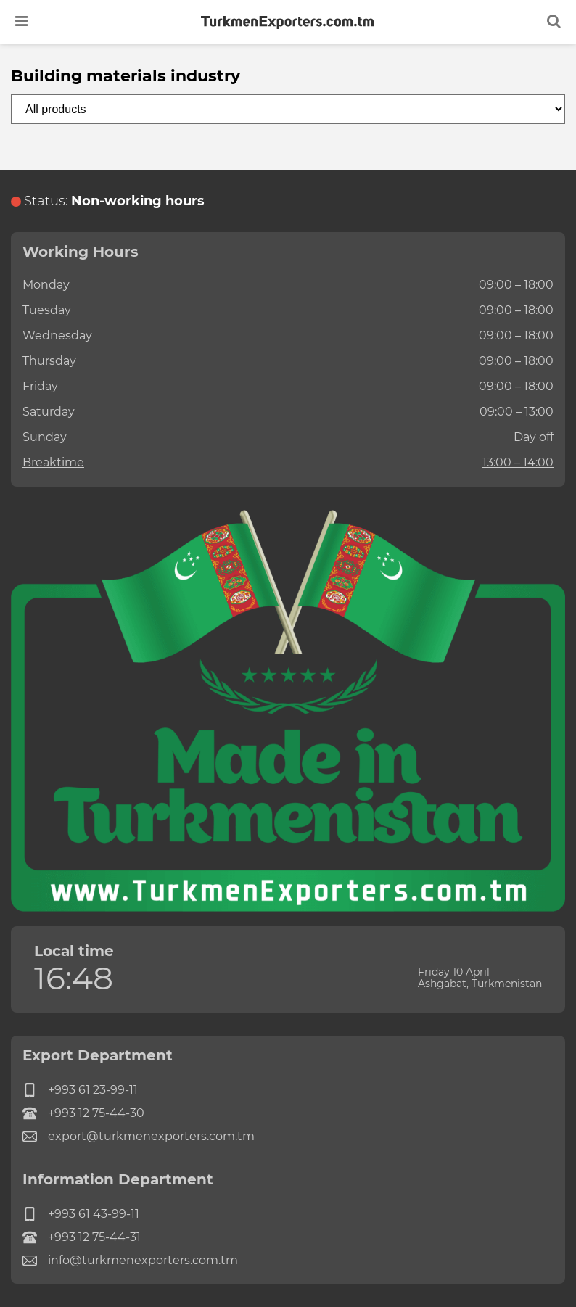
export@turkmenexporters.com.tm (138, 1136)
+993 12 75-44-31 (81, 1237)
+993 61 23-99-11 (80, 1090)
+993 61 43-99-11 (80, 1214)
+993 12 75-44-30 (83, 1113)
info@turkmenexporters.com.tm (130, 1260)
